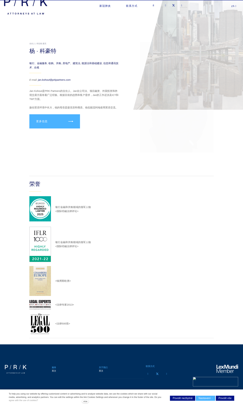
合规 (36, 69)
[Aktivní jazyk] (234, 13)
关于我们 (103, 370)
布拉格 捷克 (41, 44)
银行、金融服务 (38, 65)
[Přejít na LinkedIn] (167, 376)
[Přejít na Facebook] (148, 376)
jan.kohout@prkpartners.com (54, 82)
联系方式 (150, 368)
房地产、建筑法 (71, 65)
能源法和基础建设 (92, 65)
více (85, 401)
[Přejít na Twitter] (157, 376)
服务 (54, 370)
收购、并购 (54, 65)
